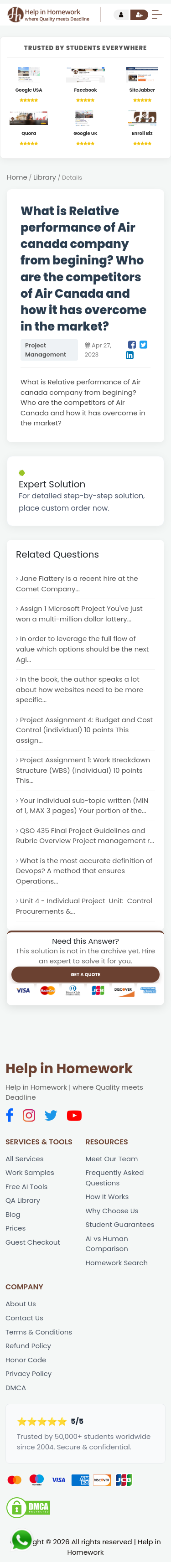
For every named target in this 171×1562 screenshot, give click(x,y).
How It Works (107, 1197)
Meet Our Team (112, 1159)
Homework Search (117, 1263)
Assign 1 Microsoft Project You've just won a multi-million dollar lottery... (79, 614)
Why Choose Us (112, 1211)
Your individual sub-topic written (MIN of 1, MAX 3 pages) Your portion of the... (82, 806)
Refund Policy (28, 1346)
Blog (13, 1215)
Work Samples (29, 1173)
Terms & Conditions (38, 1332)
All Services (24, 1159)
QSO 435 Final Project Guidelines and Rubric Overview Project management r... (85, 836)
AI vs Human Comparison (107, 1244)
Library (44, 177)
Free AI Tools (26, 1187)
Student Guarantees (120, 1225)
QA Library (22, 1200)
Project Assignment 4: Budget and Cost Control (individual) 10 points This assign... (84, 730)
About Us (20, 1304)
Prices (15, 1229)
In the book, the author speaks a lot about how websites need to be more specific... (79, 689)
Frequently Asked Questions (115, 1178)
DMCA (15, 1388)
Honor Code (26, 1360)
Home (17, 177)
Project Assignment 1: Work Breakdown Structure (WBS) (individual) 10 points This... (83, 770)
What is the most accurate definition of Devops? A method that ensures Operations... (84, 871)
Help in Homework (69, 1069)
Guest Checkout (32, 1242)
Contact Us (24, 1318)
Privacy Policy (28, 1374)
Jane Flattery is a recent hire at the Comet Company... (77, 584)
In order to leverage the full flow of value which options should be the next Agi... (82, 649)
